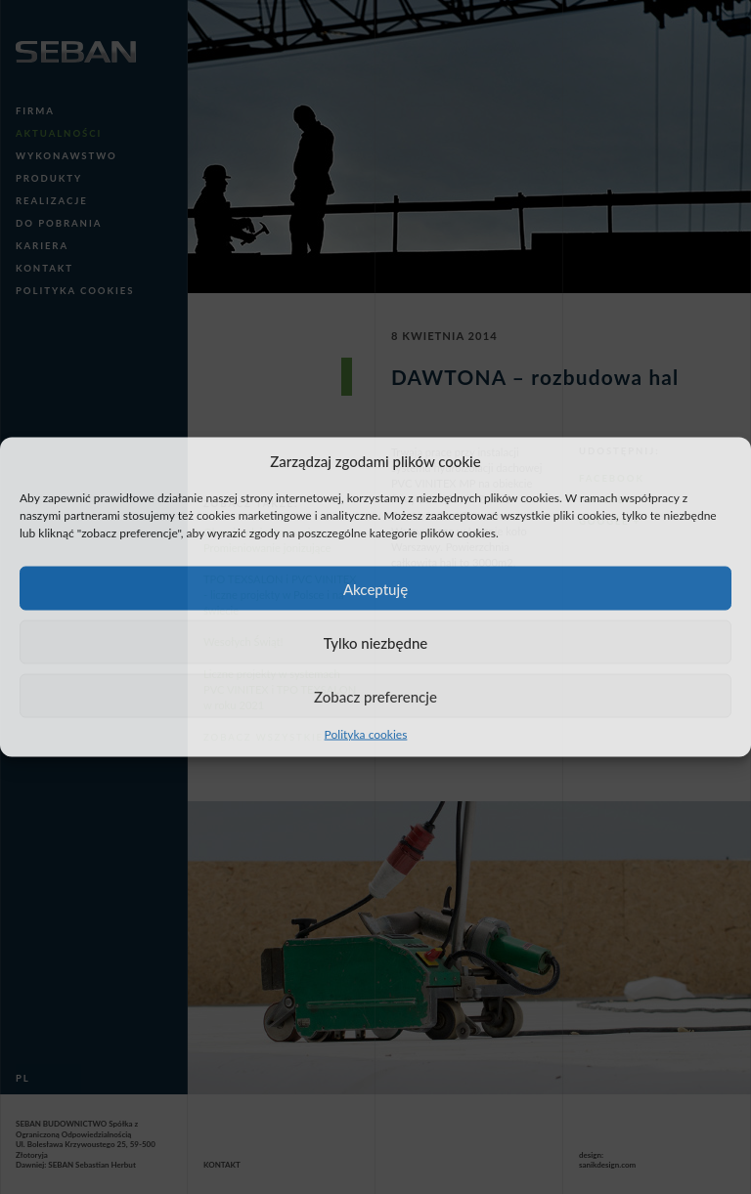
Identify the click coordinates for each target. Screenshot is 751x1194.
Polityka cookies (366, 734)
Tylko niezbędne (376, 642)
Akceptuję (375, 588)
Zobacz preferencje (375, 695)
